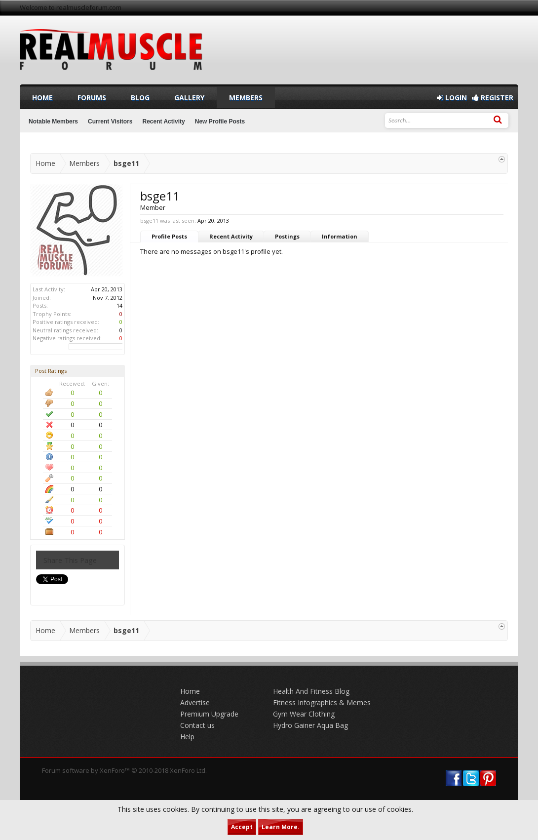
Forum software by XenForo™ (124, 770)
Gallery (189, 97)
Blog (140, 97)
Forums (91, 97)
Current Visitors (110, 121)
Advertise (195, 702)
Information (339, 236)
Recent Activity (231, 236)
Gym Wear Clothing (304, 714)
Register (492, 97)
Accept (242, 827)
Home (42, 97)
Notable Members (53, 121)
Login (452, 97)
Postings (287, 236)
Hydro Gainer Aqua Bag (310, 725)
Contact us (197, 725)
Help (187, 736)
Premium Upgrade (209, 714)
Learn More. (281, 827)
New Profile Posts (220, 121)
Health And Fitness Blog (311, 691)
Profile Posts (169, 236)
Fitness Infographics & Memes (322, 702)
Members (246, 97)
